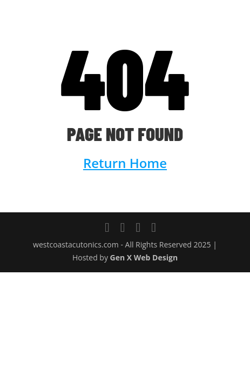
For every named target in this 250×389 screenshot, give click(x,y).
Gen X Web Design (144, 257)
